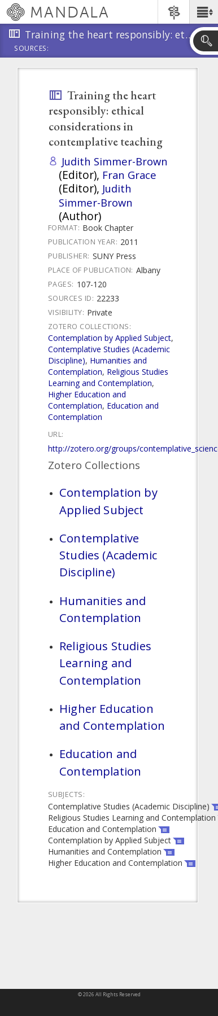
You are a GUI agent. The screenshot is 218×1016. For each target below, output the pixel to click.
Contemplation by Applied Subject (109, 337)
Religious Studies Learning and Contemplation (108, 377)
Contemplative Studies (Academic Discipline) (108, 555)
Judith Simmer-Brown (115, 161)
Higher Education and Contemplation (87, 400)
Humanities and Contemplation (97, 366)
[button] (203, 12)
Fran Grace (129, 175)
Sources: (31, 49)
